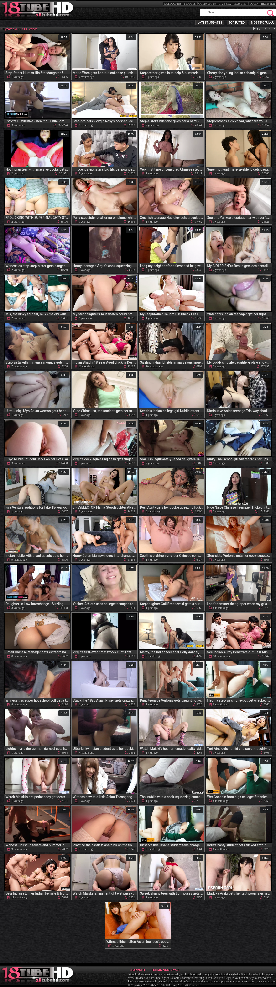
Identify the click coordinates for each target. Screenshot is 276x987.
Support (138, 969)
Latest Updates (210, 22)
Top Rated (237, 22)
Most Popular (262, 22)
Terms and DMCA (165, 969)
